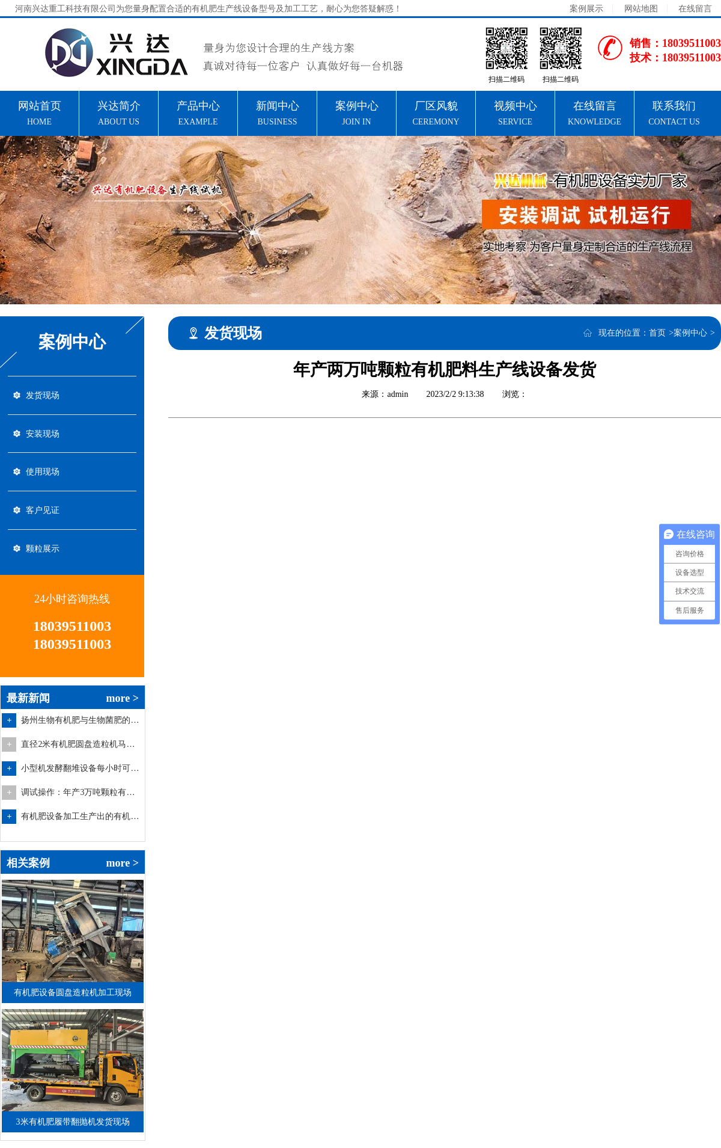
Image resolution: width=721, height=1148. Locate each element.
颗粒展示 (42, 554)
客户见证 (42, 515)
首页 (657, 332)
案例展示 (586, 8)
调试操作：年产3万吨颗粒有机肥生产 (81, 799)
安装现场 (42, 435)
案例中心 (690, 332)
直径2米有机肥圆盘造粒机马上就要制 (81, 751)
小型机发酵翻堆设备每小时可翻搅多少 (81, 775)
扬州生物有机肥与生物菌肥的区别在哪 (81, 727)
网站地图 (641, 8)
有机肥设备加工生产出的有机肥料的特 (81, 823)
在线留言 (695, 8)
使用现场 (42, 475)
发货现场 (42, 396)
